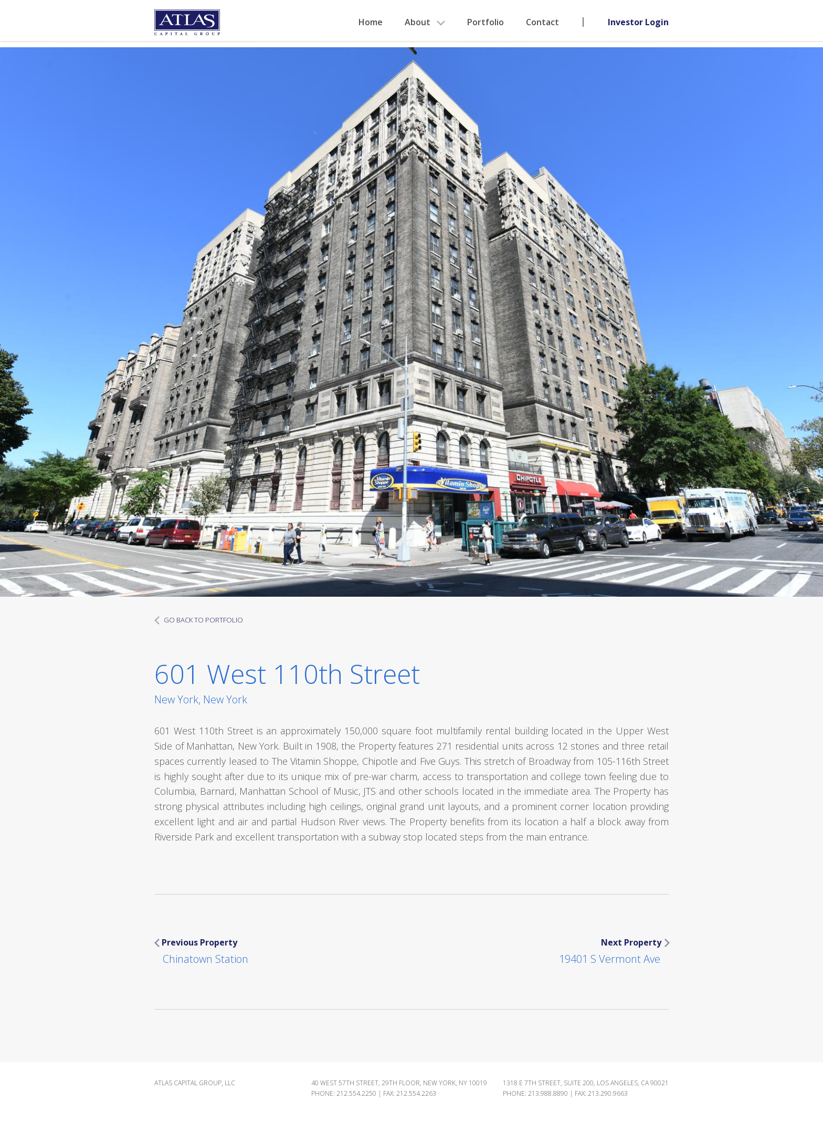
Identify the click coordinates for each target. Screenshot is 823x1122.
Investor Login (638, 22)
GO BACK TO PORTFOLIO (198, 620)
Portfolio (485, 22)
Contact (542, 22)
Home (370, 22)
